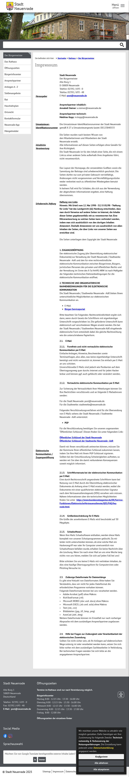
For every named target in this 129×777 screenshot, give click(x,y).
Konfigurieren (101, 756)
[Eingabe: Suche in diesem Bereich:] (62, 45)
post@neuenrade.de (77, 95)
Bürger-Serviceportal (75, 309)
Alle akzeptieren (101, 769)
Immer (42, 759)
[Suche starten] (122, 45)
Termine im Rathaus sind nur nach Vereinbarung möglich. (65, 689)
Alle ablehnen (101, 762)
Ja (35, 759)
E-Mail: (6, 708)
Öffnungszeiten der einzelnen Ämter (54, 718)
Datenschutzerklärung (103, 747)
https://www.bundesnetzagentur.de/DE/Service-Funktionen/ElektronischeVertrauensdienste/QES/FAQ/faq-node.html (91, 503)
